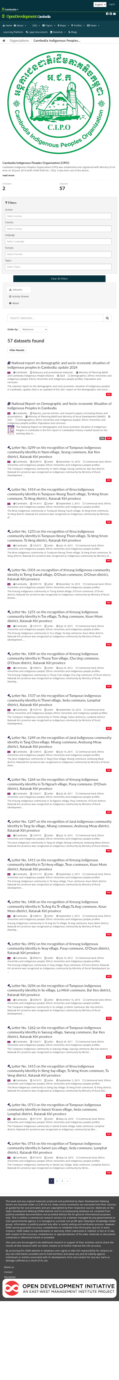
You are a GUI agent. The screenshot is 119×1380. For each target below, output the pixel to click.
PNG (102, 438)
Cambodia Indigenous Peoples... (56, 40)
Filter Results (17, 350)
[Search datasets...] (55, 318)
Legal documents (38, 32)
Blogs (74, 32)
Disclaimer (10, 1277)
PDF (109, 394)
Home (9, 25)
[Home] (3, 40)
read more (8, 175)
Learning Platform (13, 32)
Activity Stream (19, 296)
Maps (64, 25)
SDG (36, 25)
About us (9, 1267)
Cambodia (10, 9)
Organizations (19, 40)
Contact (8, 1272)
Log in (112, 4)
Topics (50, 25)
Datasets (15, 289)
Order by (12, 329)
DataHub (59, 32)
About (22, 25)
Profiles (79, 25)
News (95, 25)
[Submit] (107, 318)
